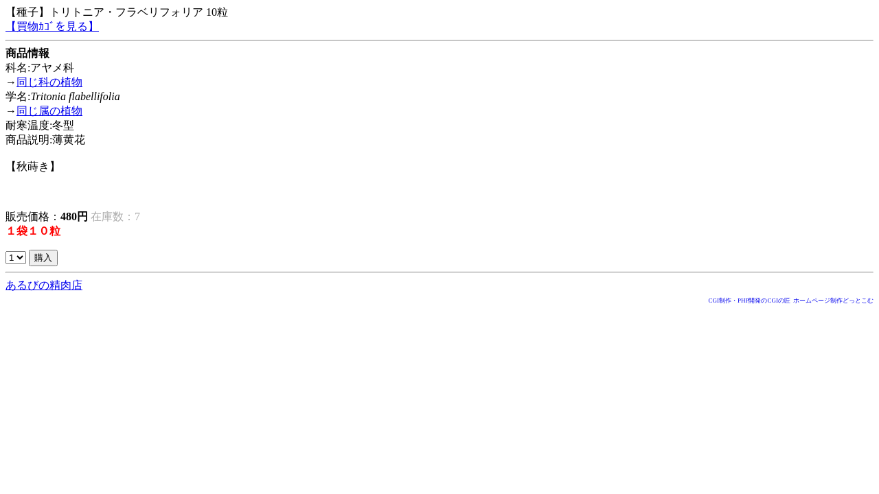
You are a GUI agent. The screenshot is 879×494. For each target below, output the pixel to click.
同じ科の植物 (49, 82)
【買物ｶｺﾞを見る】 (52, 26)
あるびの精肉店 (43, 285)
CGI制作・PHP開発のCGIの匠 (749, 300)
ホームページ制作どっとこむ (833, 300)
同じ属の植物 (49, 111)
